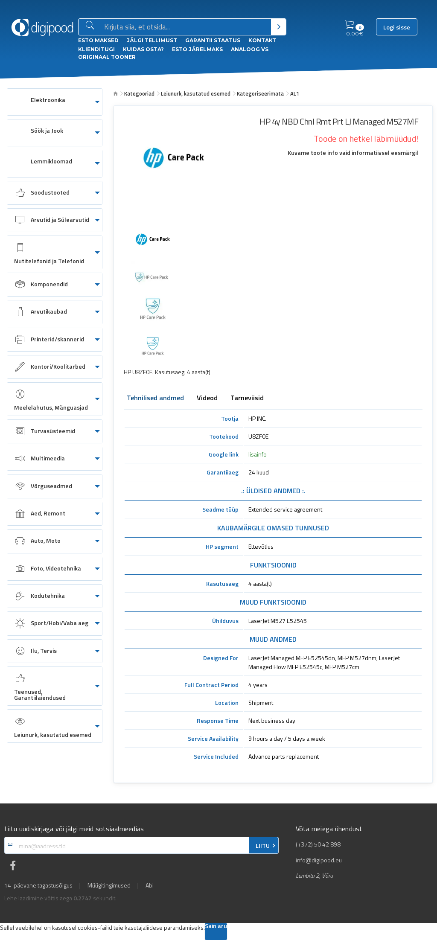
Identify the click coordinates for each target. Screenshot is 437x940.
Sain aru (216, 926)
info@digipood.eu (319, 860)
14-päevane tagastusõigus (38, 885)
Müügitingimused (109, 885)
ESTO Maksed (98, 40)
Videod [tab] (207, 398)
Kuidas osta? (143, 49)
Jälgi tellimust (152, 40)
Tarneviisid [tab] (247, 398)
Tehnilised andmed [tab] (155, 398)
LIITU (263, 845)
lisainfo (257, 454)
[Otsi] (278, 27)
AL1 (294, 93)
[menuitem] (54, 102)
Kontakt (262, 40)
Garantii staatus (212, 40)
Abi (150, 885)
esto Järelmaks (197, 49)
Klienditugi (96, 49)
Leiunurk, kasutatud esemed (195, 93)
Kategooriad (139, 93)
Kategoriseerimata (260, 93)
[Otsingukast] (186, 27)
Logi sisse (396, 27)
